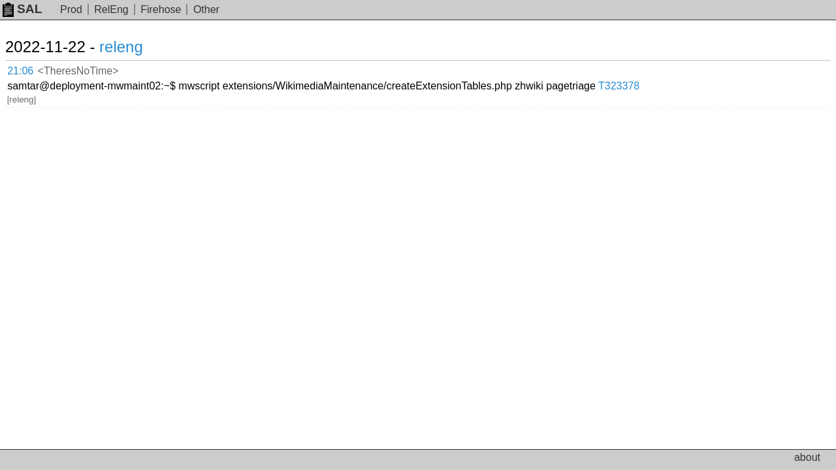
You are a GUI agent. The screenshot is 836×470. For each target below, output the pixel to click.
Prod (71, 9)
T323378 (733, 68)
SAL (22, 9)
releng (137, 46)
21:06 (33, 69)
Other (206, 9)
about (807, 457)
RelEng (111, 9)
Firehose (160, 9)
